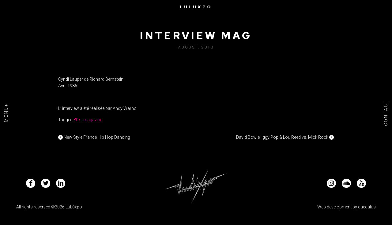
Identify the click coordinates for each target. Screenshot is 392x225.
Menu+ (6, 112)
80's (77, 119)
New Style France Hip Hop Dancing (94, 137)
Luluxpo (196, 7)
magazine (92, 119)
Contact (385, 112)
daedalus (367, 206)
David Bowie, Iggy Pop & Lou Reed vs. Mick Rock (285, 137)
